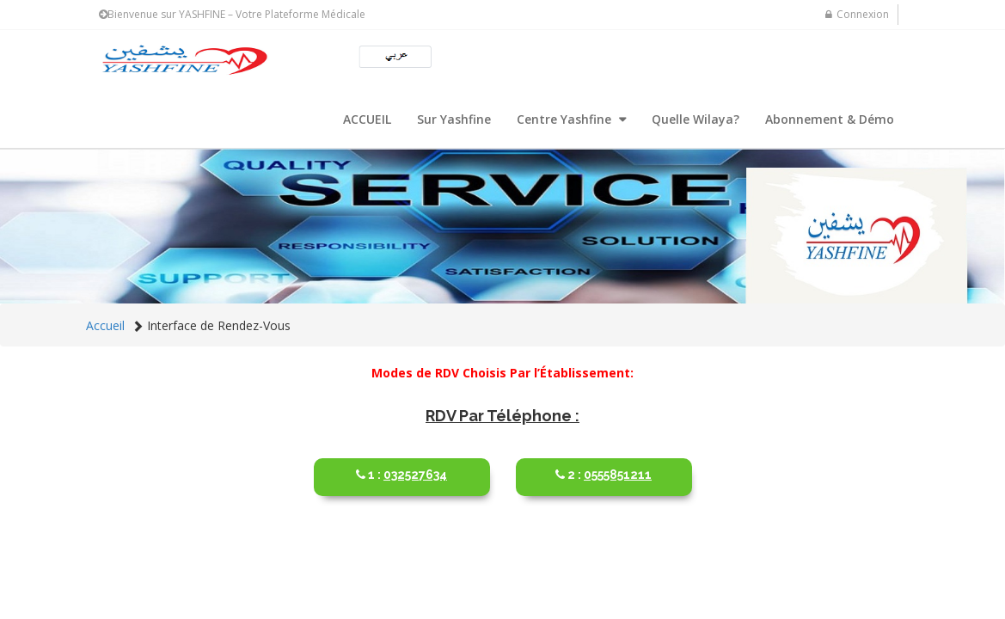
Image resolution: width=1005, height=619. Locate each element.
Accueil (105, 325)
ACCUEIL (367, 119)
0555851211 (604, 467)
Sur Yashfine (454, 119)
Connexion (857, 14)
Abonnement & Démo (829, 119)
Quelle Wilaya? (695, 119)
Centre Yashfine (566, 119)
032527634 (402, 467)
